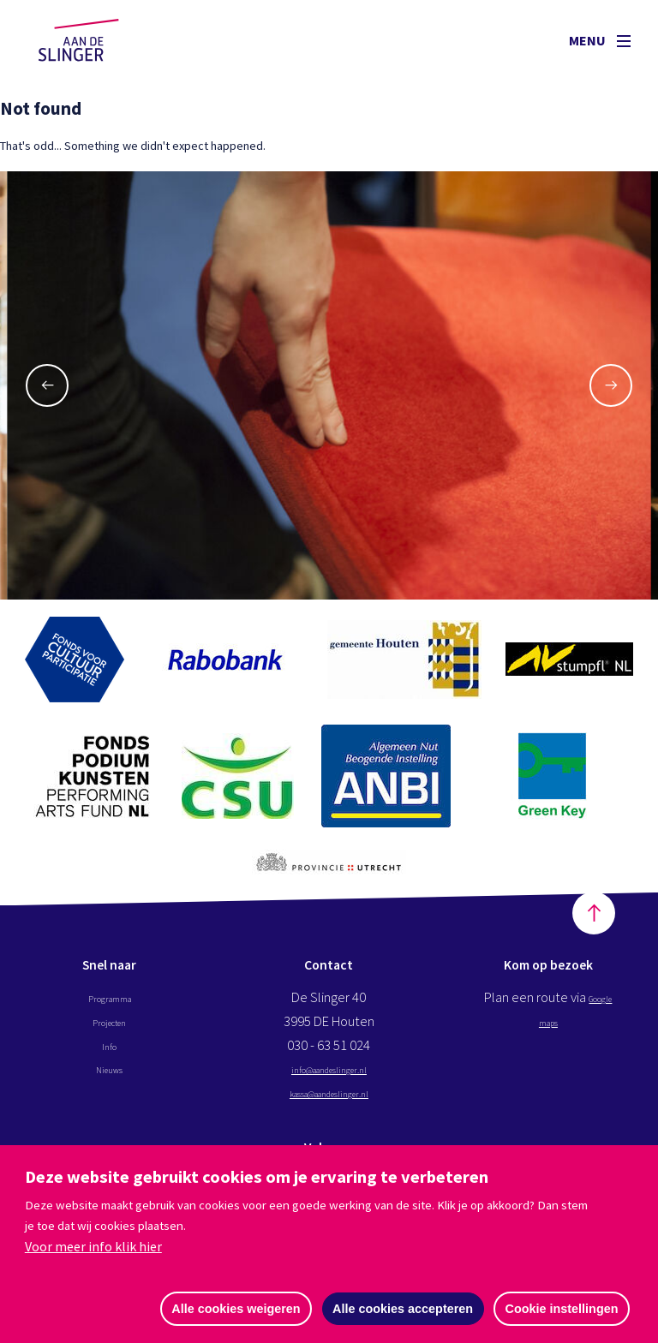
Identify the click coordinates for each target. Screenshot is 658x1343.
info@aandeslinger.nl (329, 1080)
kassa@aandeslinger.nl (329, 1104)
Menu (600, 40)
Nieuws (109, 1080)
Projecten (109, 1033)
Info (110, 1056)
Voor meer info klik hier (93, 1245)
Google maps (548, 1033)
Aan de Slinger (95, 40)
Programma (109, 1009)
